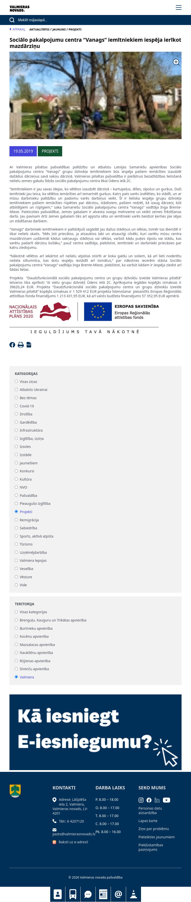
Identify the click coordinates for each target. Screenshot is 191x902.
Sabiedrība (28, 528)
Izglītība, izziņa (32, 438)
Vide (23, 585)
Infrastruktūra (31, 430)
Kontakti (57, 894)
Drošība (26, 414)
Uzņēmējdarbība (33, 552)
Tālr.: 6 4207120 (71, 821)
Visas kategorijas (33, 612)
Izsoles (25, 446)
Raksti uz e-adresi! (73, 842)
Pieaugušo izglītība (35, 503)
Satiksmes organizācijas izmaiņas (133, 894)
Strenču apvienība (34, 669)
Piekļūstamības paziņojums (151, 847)
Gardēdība (28, 422)
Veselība (26, 568)
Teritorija (24, 604)
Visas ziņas (28, 381)
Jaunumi (103, 894)
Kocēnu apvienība (34, 636)
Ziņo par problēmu (154, 828)
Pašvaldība (28, 495)
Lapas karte (148, 820)
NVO (23, 487)
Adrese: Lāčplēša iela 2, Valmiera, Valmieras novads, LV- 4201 (70, 806)
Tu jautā (88, 894)
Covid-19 (27, 406)
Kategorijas (26, 373)
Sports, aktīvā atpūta (36, 536)
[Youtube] (168, 799)
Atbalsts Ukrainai (33, 389)
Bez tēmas (28, 397)
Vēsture (26, 577)
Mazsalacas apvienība (37, 644)
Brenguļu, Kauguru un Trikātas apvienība (53, 620)
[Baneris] (95, 729)
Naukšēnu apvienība (36, 652)
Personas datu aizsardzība (150, 810)
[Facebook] (13, 346)
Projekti (26, 511)
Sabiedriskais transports (72, 894)
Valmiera (27, 677)
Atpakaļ (17, 29)
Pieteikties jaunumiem (118, 894)
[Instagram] (143, 799)
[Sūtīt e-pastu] (55, 829)
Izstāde (25, 454)
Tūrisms (26, 544)
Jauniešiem (29, 463)
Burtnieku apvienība (36, 628)
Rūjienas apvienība (35, 660)
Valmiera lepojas (33, 560)
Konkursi (27, 471)
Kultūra (26, 479)
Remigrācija (29, 520)
